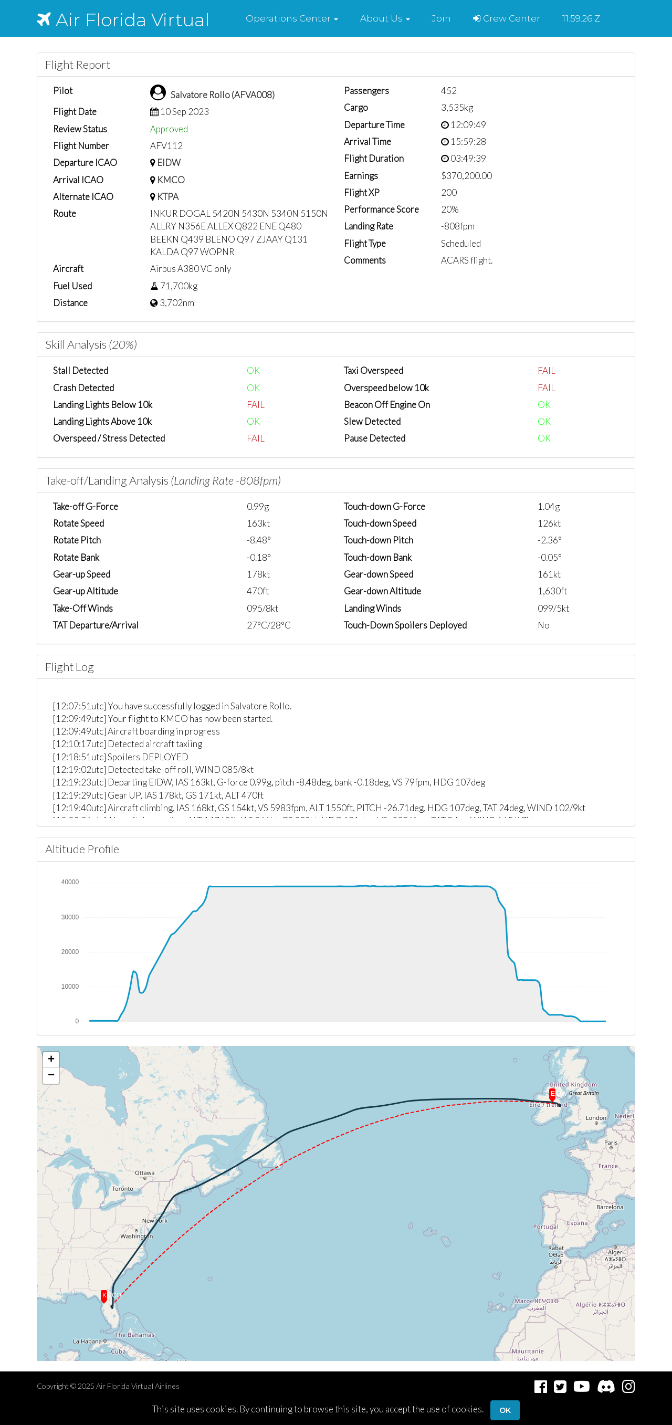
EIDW (169, 162)
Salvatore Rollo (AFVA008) (223, 94)
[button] (292, 18)
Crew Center (506, 18)
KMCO (171, 179)
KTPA (167, 196)
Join (441, 18)
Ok (505, 1410)
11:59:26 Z (581, 18)
